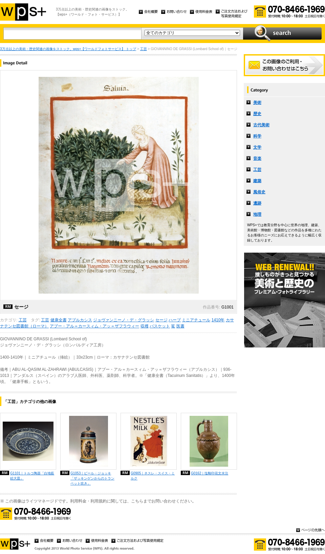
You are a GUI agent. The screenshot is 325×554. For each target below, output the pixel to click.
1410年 (218, 320)
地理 (257, 214)
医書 (180, 326)
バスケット (160, 326)
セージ (161, 320)
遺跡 (257, 203)
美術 (257, 102)
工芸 (143, 49)
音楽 (257, 158)
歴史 (257, 113)
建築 (257, 180)
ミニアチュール (196, 320)
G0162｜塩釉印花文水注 (209, 473)
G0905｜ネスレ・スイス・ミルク (153, 475)
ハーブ (175, 320)
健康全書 (58, 320)
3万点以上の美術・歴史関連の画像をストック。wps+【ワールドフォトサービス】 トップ (68, 49)
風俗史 (259, 192)
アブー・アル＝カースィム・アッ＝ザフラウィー (94, 326)
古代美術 (261, 125)
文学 (257, 147)
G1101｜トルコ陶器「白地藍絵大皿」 (32, 475)
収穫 (144, 326)
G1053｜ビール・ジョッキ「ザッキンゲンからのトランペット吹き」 (92, 478)
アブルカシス (80, 320)
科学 (257, 136)
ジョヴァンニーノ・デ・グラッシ (123, 320)
